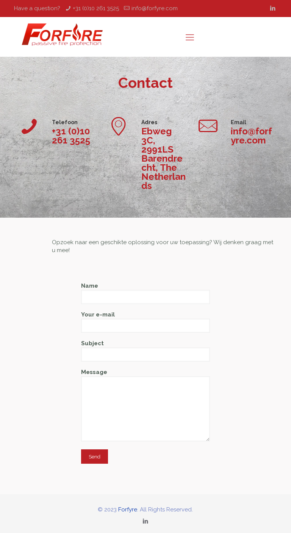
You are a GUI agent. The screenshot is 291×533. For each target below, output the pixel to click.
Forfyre (127, 509)
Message (145, 405)
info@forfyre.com (154, 8)
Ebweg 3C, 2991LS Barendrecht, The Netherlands (163, 158)
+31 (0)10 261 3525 (96, 8)
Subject (145, 351)
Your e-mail (145, 322)
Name (145, 293)
